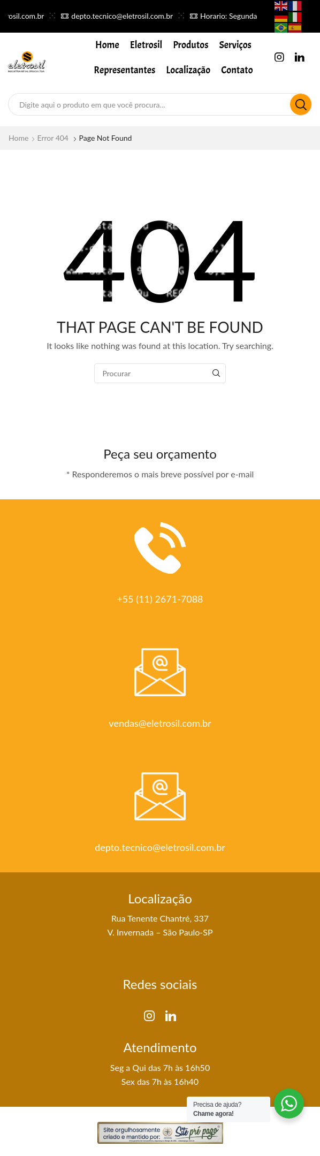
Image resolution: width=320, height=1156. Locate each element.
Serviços (235, 45)
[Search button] (300, 104)
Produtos (190, 45)
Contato (237, 70)
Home (107, 45)
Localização (188, 70)
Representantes (124, 70)
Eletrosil (146, 45)
